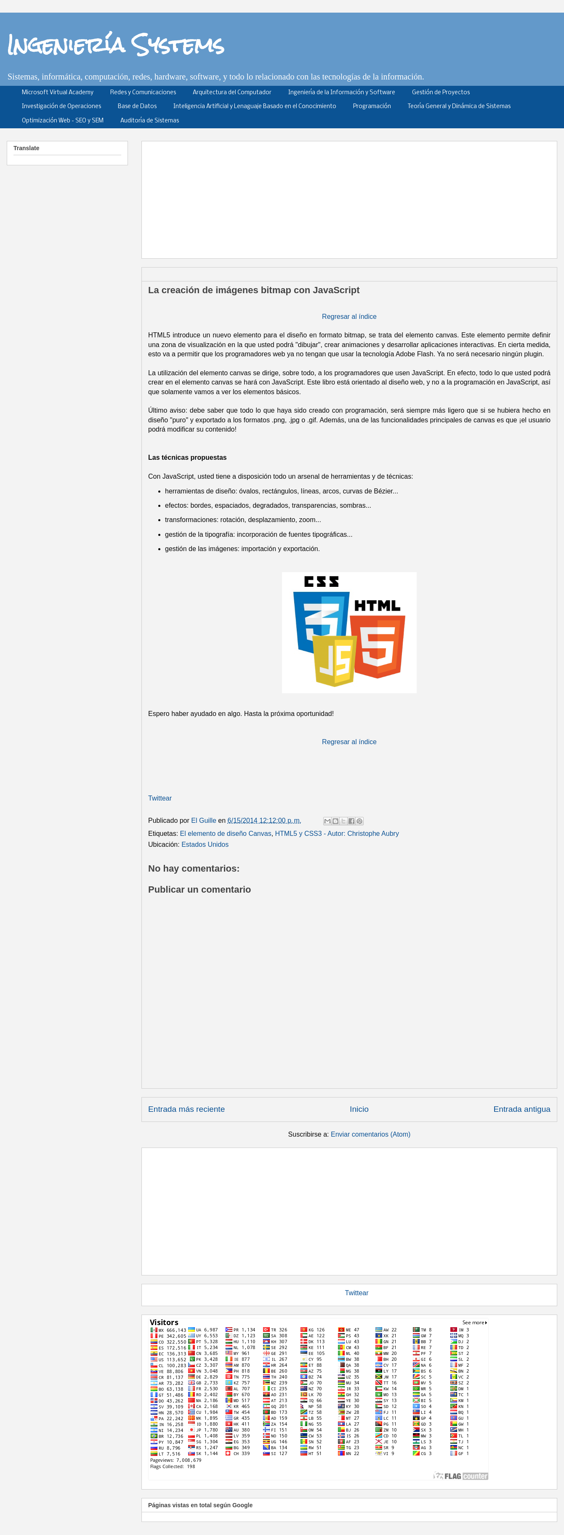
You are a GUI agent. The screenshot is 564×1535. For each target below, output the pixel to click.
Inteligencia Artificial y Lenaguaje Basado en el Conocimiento (254, 106)
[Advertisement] (349, 1210)
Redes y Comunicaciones (143, 93)
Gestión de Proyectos (441, 93)
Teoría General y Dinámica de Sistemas (459, 106)
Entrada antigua (522, 1109)
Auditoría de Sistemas (149, 121)
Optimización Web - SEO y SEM (63, 121)
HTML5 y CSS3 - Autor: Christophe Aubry (337, 833)
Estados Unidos (205, 844)
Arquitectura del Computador (232, 93)
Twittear (160, 798)
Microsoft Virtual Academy (57, 93)
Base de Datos (137, 106)
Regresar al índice (349, 316)
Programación (372, 106)
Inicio (359, 1109)
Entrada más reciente (186, 1109)
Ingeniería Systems (115, 44)
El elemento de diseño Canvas (225, 833)
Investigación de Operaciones (61, 106)
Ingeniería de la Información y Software (341, 93)
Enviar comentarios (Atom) (370, 1134)
